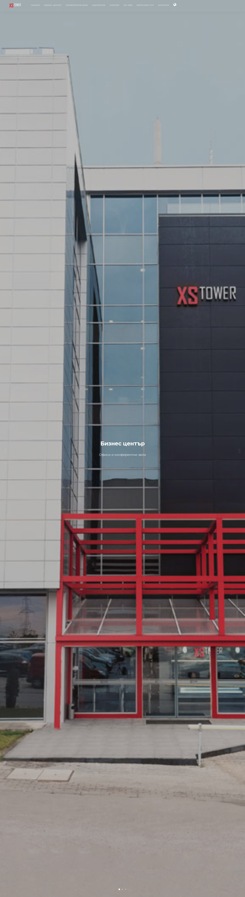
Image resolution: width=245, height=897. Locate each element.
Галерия (114, 5)
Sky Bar (128, 5)
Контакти (163, 5)
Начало (35, 5)
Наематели (98, 5)
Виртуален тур (145, 5)
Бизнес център (52, 5)
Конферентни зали (77, 5)
